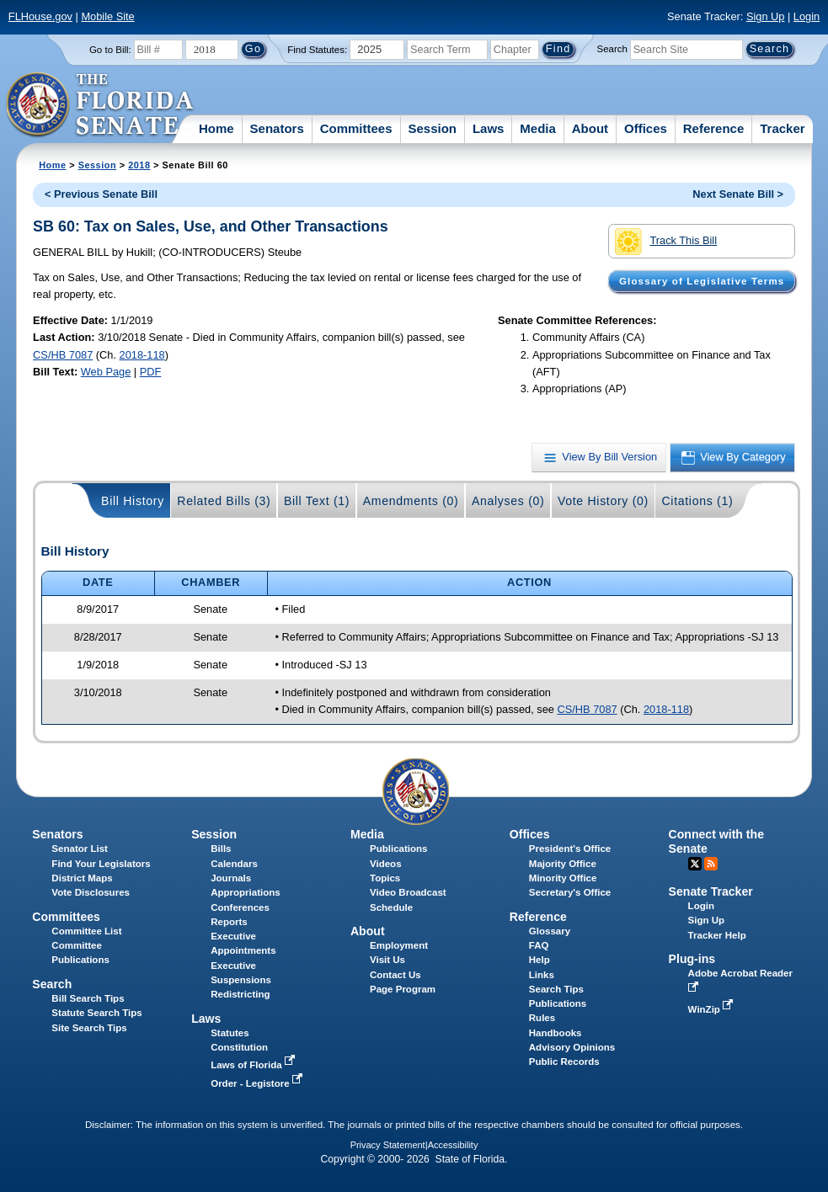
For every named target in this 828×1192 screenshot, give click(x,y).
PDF (151, 371)
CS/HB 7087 (63, 355)
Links (541, 975)
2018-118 (142, 355)
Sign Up (765, 16)
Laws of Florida (254, 1065)
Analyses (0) (508, 501)
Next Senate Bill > (737, 194)
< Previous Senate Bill (101, 194)
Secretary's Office (570, 892)
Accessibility (453, 1145)
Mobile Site (107, 16)
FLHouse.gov (40, 16)
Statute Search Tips (96, 1013)
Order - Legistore (258, 1083)
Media (538, 128)
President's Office (570, 848)
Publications (398, 848)
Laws (489, 128)
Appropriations (245, 892)
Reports (229, 922)
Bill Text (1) (317, 501)
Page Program (402, 989)
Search (612, 49)
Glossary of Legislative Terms (701, 281)
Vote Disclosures (90, 892)
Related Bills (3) (223, 501)
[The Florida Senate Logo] (100, 105)
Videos (386, 864)
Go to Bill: (110, 50)
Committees (356, 128)
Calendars (234, 864)
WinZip (712, 1009)
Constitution (239, 1047)
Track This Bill (666, 241)
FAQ (539, 945)
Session (432, 128)
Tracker (782, 128)
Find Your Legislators (100, 864)
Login (806, 16)
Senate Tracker (711, 891)
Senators (277, 128)
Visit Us (387, 960)
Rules (542, 1018)
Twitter (695, 863)
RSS (711, 863)
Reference (714, 128)
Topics (385, 878)
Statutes (229, 1033)
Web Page (106, 371)
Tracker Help (717, 935)
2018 (139, 165)
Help (539, 960)
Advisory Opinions (572, 1047)
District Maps (81, 878)
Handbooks (555, 1033)
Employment (399, 945)
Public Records (564, 1061)
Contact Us (395, 975)
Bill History (132, 501)
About (590, 128)
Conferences (240, 907)
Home (216, 128)
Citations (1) (697, 501)
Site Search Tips (88, 1028)
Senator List (79, 848)
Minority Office (563, 878)
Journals (231, 878)
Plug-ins (692, 959)
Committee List (86, 931)
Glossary (549, 931)
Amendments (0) (411, 501)
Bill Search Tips (87, 998)
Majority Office (562, 864)
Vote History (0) (603, 501)
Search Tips (556, 989)
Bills (221, 848)
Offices (645, 128)
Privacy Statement (387, 1145)
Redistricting (240, 994)
